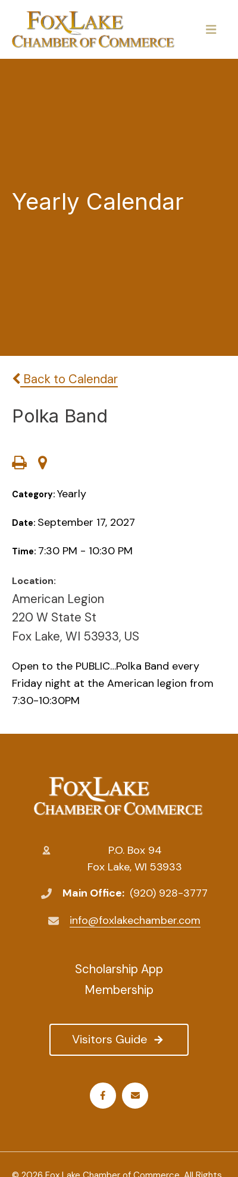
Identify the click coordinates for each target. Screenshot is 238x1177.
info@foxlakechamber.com (135, 920)
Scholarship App (119, 969)
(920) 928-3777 (169, 893)
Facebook (102, 1095)
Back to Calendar (65, 379)
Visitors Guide (118, 1039)
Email (135, 1095)
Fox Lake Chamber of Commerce (118, 796)
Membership (119, 990)
